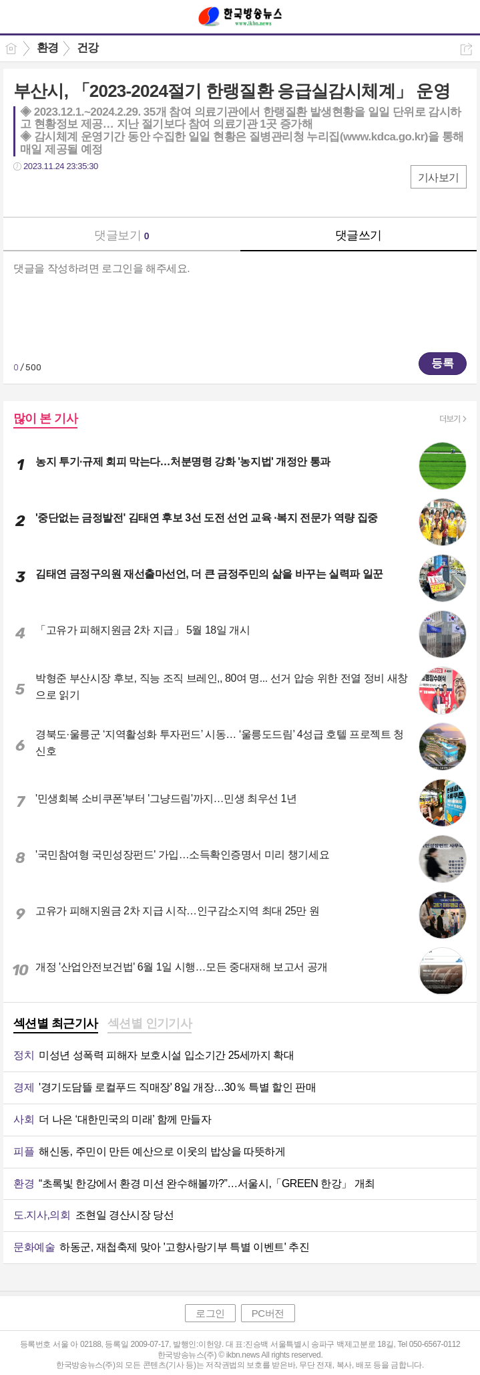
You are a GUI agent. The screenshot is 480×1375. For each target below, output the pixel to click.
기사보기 (438, 177)
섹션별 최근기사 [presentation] (55, 1023)
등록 (442, 363)
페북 (25, 193)
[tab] (56, 1024)
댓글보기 (121, 235)
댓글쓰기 (358, 235)
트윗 (51, 193)
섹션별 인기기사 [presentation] (149, 1023)
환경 (48, 47)
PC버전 (268, 1313)
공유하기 (466, 49)
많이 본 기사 (45, 418)
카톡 (78, 193)
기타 (105, 193)
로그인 (210, 1313)
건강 (88, 47)
